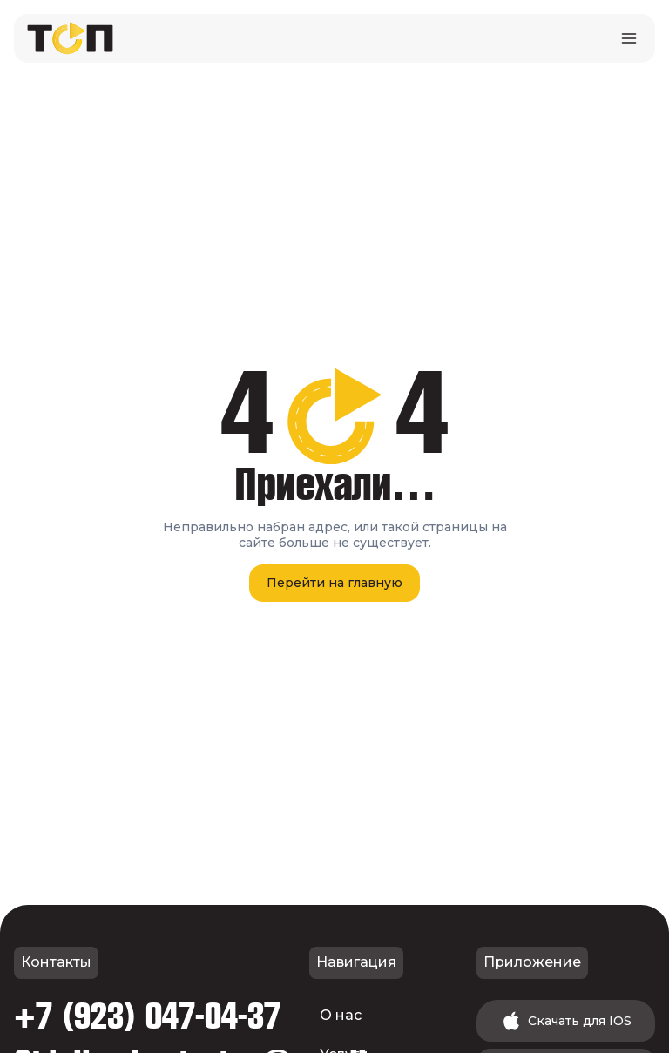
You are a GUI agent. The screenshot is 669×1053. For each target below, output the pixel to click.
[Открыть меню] (628, 37)
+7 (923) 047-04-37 (147, 1017)
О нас (341, 1015)
